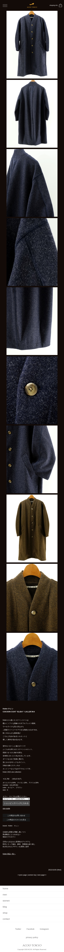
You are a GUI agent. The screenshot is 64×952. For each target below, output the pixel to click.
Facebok (30, 929)
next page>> (41, 875)
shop (5, 913)
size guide (6, 808)
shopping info (54, 5)
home (5, 888)
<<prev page (22, 875)
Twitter (18, 929)
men (5, 894)
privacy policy (32, 937)
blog (5, 907)
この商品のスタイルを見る (16, 820)
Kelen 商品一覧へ (9, 854)
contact (6, 919)
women (6, 901)
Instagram (44, 929)
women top (32, 875)
